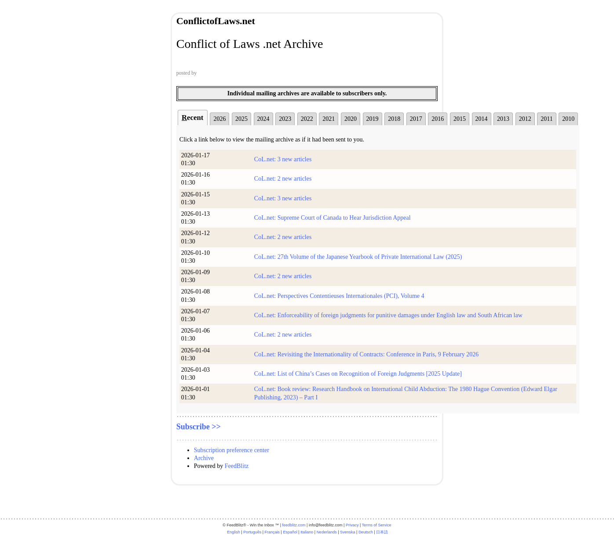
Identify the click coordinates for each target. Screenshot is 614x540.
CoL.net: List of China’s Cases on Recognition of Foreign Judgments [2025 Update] (358, 373)
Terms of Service (376, 525)
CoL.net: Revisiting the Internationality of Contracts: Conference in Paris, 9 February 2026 (366, 354)
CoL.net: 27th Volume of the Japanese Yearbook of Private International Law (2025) (358, 257)
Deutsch (365, 532)
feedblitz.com (294, 525)
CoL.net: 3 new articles (283, 159)
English (233, 532)
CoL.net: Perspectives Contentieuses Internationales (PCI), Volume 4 (339, 296)
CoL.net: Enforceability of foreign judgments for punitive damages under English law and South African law (388, 315)
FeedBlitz (237, 466)
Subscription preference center (231, 450)
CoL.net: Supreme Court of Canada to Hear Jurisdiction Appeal (332, 217)
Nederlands (327, 532)
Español (290, 532)
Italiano (306, 532)
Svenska (347, 532)
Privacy (352, 525)
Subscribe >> (198, 426)
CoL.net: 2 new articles (283, 178)
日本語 (382, 532)
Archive (204, 458)
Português (252, 532)
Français (272, 532)
